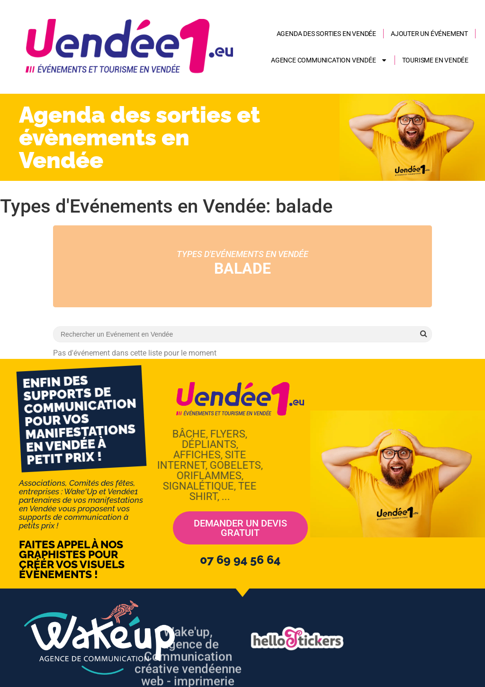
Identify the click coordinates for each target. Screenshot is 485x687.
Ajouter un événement (429, 33)
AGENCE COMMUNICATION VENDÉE (329, 60)
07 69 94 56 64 (240, 560)
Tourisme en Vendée (435, 60)
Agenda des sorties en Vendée (326, 33)
